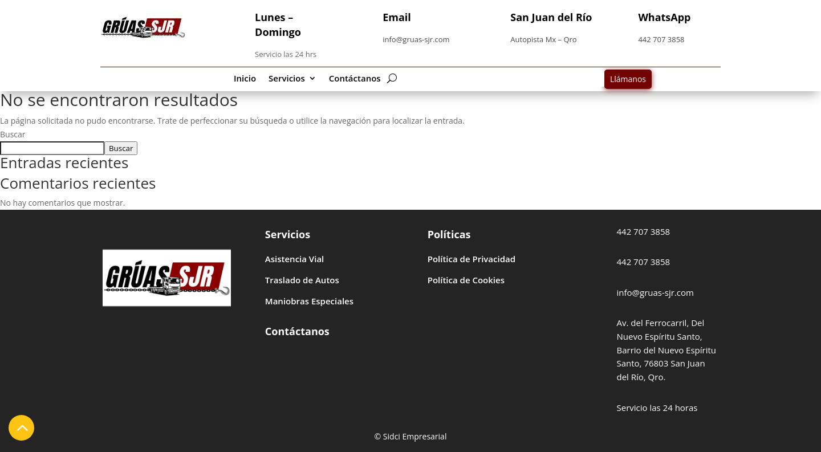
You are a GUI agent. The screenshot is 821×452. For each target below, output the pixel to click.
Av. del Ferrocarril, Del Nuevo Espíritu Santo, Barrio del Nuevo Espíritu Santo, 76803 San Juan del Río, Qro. (666, 349)
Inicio (245, 79)
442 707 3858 (661, 39)
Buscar (13, 134)
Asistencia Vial (294, 258)
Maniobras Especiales (309, 301)
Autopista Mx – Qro (543, 39)
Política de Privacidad (471, 258)
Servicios (287, 79)
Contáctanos (355, 79)
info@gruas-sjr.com (416, 39)
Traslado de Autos (302, 280)
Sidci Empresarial (415, 436)
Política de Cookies (466, 280)
